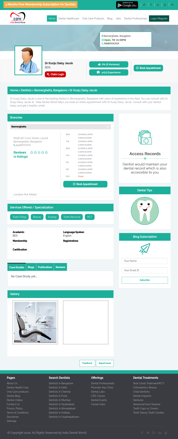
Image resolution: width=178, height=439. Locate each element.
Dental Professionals (135, 18)
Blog (109, 18)
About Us (9, 383)
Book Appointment (148, 68)
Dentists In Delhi (55, 387)
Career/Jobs (95, 404)
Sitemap (9, 421)
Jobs (118, 18)
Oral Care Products (93, 18)
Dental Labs (95, 391)
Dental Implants (140, 395)
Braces (37, 217)
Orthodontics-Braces (142, 387)
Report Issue (105, 363)
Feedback (87, 363)
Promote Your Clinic (99, 387)
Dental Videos (12, 400)
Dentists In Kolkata (56, 412)
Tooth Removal (71, 217)
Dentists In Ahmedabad (59, 408)
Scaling (52, 217)
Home (51, 18)
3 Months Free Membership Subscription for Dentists (40, 4)
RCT (89, 217)
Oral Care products (15, 391)
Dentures (136, 400)
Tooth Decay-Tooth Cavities (146, 412)
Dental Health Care (15, 387)
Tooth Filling (19, 217)
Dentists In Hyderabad (59, 404)
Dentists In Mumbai (57, 400)
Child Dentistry (139, 391)
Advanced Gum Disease (144, 404)
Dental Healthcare (68, 18)
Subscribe (145, 280)
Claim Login (55, 74)
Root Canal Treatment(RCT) (146, 383)
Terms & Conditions (15, 412)
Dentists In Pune (55, 395)
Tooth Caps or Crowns (143, 408)
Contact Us (10, 404)
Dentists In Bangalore (58, 383)
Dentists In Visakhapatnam (61, 416)
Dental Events (96, 400)
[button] (13, 42)
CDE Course (95, 395)
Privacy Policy (12, 408)
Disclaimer (10, 416)
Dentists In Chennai (57, 391)
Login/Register (159, 18)
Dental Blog (10, 395)
